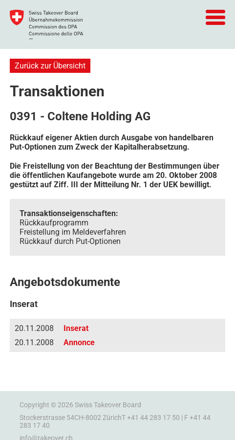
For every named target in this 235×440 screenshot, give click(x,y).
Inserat (76, 328)
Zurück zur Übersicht (50, 65)
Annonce (79, 342)
